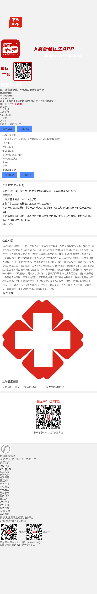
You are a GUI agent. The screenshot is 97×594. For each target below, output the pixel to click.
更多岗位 (4, 495)
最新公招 (4, 492)
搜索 (7, 89)
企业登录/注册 (6, 93)
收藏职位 (24, 128)
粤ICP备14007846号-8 (23, 545)
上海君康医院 (9, 170)
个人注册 (4, 484)
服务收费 (4, 507)
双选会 (33, 89)
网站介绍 (4, 465)
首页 (2, 89)
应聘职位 (7, 128)
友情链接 (4, 474)
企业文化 (4, 471)
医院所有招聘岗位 (55, 387)
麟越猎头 (14, 89)
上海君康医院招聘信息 (18, 101)
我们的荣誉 (5, 468)
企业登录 (4, 505)
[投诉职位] (7, 293)
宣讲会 (40, 89)
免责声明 (4, 477)
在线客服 (4, 514)
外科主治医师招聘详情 (42, 101)
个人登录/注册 (6, 95)
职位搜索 (4, 486)
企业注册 (4, 502)
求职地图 (24, 89)
